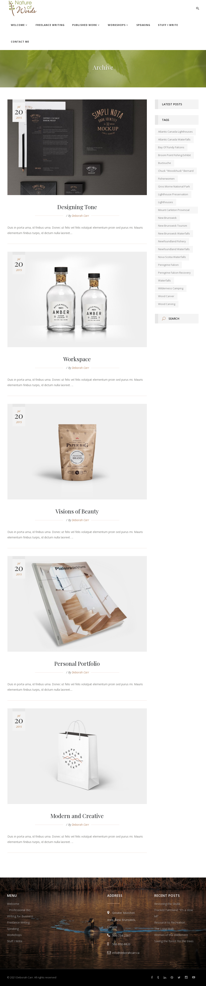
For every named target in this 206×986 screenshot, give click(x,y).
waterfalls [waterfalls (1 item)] (164, 280)
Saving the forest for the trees (174, 941)
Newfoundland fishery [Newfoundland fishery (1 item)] (172, 241)
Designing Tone (77, 207)
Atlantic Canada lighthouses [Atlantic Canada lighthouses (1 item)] (175, 131)
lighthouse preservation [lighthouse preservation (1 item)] (173, 194)
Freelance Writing (18, 922)
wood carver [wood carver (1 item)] (166, 296)
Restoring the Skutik (167, 904)
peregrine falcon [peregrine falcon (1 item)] (168, 265)
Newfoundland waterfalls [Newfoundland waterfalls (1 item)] (174, 249)
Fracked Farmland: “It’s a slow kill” (173, 913)
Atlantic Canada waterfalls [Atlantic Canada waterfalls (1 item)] (174, 139)
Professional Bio (20, 910)
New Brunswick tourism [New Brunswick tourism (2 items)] (172, 225)
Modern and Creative (77, 815)
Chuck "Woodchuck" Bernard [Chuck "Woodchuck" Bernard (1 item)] (176, 171)
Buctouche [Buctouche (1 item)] (164, 163)
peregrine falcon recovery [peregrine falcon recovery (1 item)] (174, 272)
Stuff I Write (14, 941)
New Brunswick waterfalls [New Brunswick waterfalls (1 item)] (174, 233)
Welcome (13, 904)
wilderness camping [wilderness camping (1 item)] (170, 288)
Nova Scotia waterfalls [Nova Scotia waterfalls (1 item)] (172, 257)
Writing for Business (20, 916)
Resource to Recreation (169, 922)
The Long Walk (164, 929)
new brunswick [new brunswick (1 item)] (167, 218)
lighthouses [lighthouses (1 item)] (165, 202)
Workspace (77, 359)
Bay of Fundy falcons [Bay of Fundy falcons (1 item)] (171, 147)
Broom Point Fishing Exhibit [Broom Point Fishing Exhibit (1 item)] (174, 155)
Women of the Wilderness (171, 935)
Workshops (14, 935)
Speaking (13, 929)
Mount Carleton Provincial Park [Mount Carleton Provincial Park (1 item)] (174, 211)
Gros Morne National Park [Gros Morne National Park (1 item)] (174, 186)
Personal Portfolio (77, 663)
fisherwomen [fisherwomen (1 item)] (166, 178)
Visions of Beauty (77, 511)
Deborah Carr (80, 216)
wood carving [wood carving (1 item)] (166, 304)
